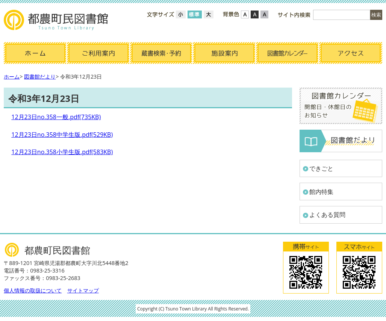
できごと (321, 168)
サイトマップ (83, 290)
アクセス (351, 53)
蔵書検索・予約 (162, 53)
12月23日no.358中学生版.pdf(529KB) (62, 134)
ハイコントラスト (255, 14)
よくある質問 (327, 214)
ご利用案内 (98, 53)
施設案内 (224, 53)
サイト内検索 (294, 15)
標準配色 (245, 14)
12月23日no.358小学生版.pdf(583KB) (62, 152)
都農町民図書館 (56, 20)
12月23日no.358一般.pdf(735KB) (56, 117)
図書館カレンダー (287, 53)
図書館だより (40, 76)
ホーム (35, 53)
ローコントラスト (264, 14)
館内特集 (321, 192)
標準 (195, 14)
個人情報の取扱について (33, 290)
